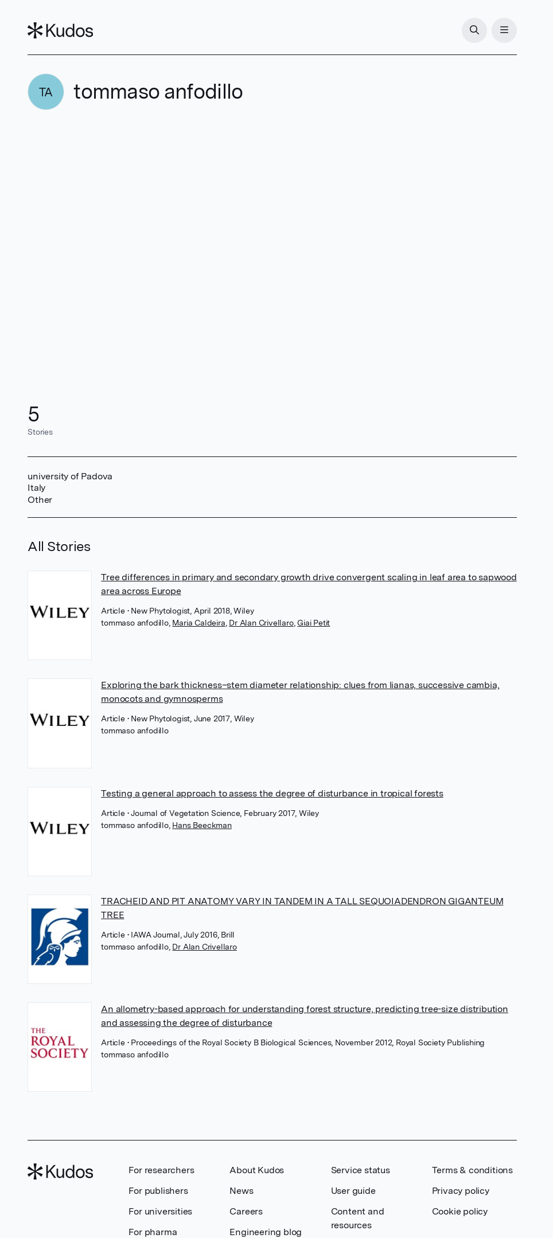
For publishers (158, 1190)
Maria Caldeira (198, 622)
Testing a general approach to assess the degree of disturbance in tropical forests (272, 793)
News (241, 1190)
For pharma (152, 1232)
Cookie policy (460, 1211)
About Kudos (256, 1170)
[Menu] (504, 30)
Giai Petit (313, 622)
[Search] (474, 30)
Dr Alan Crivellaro (261, 622)
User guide (353, 1190)
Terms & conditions (472, 1170)
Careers (246, 1211)
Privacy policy (460, 1190)
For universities (160, 1211)
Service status (360, 1170)
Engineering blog (265, 1232)
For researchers (161, 1170)
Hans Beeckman (201, 825)
